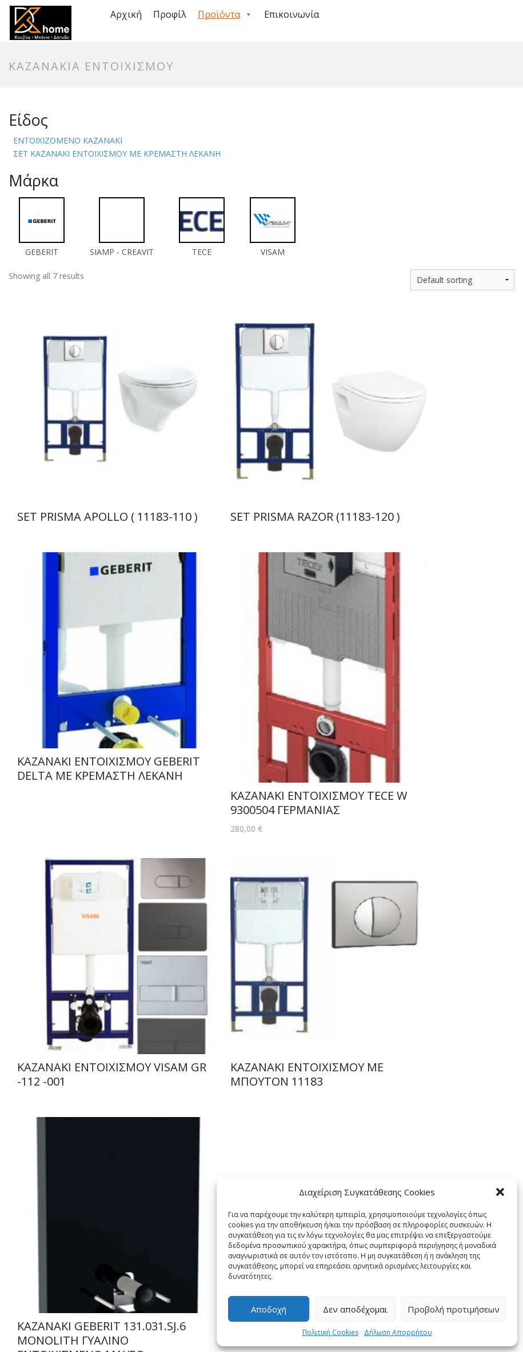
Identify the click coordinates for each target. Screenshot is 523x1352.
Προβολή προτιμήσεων (454, 1309)
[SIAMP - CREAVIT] (121, 226)
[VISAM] (272, 226)
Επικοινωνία (291, 14)
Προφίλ (169, 14)
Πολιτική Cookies (330, 1332)
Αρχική (126, 14)
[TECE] (201, 226)
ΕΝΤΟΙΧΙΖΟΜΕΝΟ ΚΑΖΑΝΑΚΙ (67, 140)
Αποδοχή (268, 1309)
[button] (500, 1192)
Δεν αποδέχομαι (355, 1309)
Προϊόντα (225, 14)
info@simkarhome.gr (247, 1137)
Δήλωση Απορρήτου (398, 1332)
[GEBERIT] (41, 226)
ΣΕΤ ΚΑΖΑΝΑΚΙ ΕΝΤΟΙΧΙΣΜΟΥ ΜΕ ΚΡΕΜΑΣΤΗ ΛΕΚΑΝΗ (117, 153)
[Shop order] (462, 279)
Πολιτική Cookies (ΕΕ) (109, 1303)
